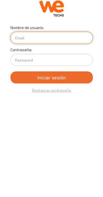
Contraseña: (21, 49)
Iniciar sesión (51, 77)
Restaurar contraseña (51, 90)
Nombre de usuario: (27, 27)
